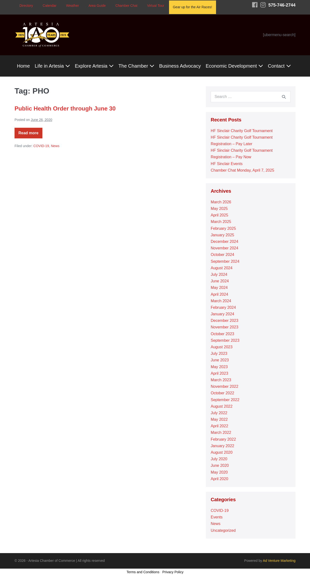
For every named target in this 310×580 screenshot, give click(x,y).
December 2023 (224, 320)
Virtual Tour (155, 6)
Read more (30, 134)
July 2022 (219, 413)
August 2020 (221, 452)
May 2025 (219, 209)
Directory (26, 6)
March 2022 (221, 432)
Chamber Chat (126, 6)
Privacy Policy (172, 572)
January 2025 (222, 235)
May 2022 (219, 419)
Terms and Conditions (143, 572)
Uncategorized (223, 530)
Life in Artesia (52, 66)
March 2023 (221, 380)
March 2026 (221, 202)
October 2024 (222, 255)
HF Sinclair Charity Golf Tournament (242, 131)
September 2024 (225, 261)
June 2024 (220, 281)
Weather (72, 6)
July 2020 (219, 459)
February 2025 (223, 228)
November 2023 (224, 327)
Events (217, 517)
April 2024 (219, 294)
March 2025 (221, 222)
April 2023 (219, 373)
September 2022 (225, 400)
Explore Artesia (94, 66)
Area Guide (97, 6)
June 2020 (220, 465)
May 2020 (219, 472)
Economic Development (234, 66)
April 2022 (219, 426)
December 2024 (224, 241)
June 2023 (220, 360)
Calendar (49, 6)
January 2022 (222, 446)
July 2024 (219, 274)
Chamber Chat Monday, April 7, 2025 (243, 170)
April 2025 (219, 215)
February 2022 (223, 439)
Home (23, 66)
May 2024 (219, 288)
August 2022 (221, 406)
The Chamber (136, 66)
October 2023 (222, 334)
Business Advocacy (180, 66)
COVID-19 (41, 146)
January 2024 (222, 314)
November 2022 (224, 386)
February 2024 (223, 307)
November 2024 (224, 248)
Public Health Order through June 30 (65, 108)
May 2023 (219, 367)
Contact (279, 66)
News (55, 146)
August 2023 (221, 347)
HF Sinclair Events (227, 164)
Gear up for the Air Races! (192, 7)
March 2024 (221, 301)
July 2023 (219, 353)
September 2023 (225, 340)
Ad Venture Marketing (279, 561)
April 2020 (219, 479)
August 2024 (221, 268)
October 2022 (222, 393)
